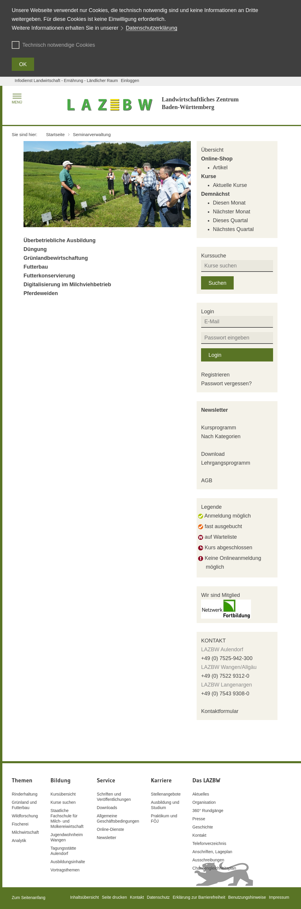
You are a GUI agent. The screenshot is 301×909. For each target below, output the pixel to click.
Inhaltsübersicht (84, 897)
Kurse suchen (63, 802)
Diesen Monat (229, 203)
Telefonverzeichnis (209, 843)
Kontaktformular (219, 711)
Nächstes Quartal (233, 229)
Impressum (279, 897)
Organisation (204, 802)
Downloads (107, 807)
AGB (206, 480)
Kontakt (199, 835)
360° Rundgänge (208, 810)
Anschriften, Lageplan (212, 851)
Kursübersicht (63, 794)
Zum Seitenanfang (28, 897)
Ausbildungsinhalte (68, 861)
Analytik (19, 840)
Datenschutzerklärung (151, 28)
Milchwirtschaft (25, 832)
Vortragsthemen (65, 870)
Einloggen (130, 80)
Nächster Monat (231, 212)
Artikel (220, 167)
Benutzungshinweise (247, 897)
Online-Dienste (110, 829)
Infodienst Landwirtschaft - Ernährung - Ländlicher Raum (66, 80)
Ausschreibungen (208, 860)
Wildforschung (25, 815)
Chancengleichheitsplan (214, 868)
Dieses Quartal (230, 220)
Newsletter (214, 410)
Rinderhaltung (24, 794)
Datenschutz (158, 897)
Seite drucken (114, 897)
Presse (199, 818)
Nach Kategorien (220, 436)
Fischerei (20, 824)
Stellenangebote (165, 794)
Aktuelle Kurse (230, 185)
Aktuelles (201, 794)
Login (214, 355)
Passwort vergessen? (226, 383)
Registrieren (215, 375)
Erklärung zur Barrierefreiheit (199, 897)
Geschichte (203, 827)
